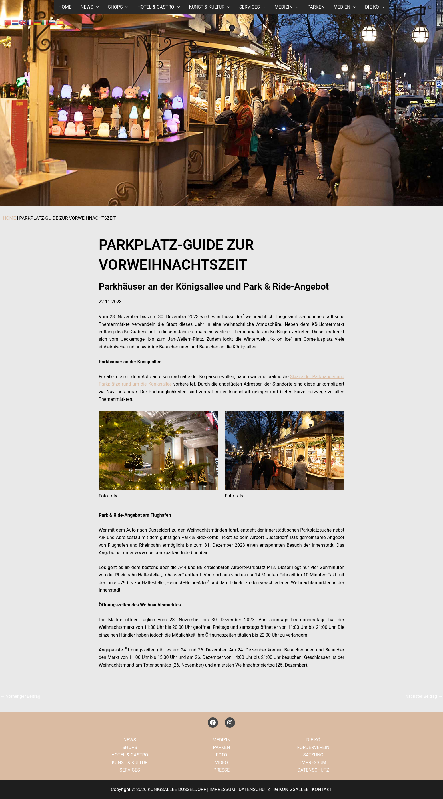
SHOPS (118, 7)
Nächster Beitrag (423, 696)
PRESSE (221, 770)
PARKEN (315, 7)
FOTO (221, 755)
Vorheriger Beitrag (20, 696)
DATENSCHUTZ (313, 770)
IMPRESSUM (313, 762)
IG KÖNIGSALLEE (291, 789)
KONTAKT (322, 789)
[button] (96, 7)
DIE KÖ (374, 7)
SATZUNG (313, 755)
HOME (65, 7)
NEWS (90, 7)
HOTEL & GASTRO (158, 7)
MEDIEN (345, 7)
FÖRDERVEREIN (313, 747)
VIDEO (221, 762)
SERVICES (252, 7)
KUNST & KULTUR (209, 7)
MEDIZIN (286, 7)
